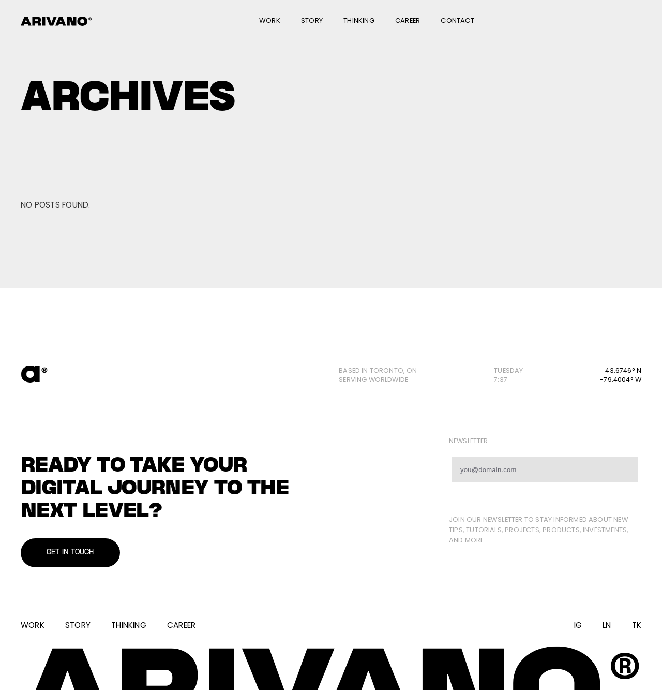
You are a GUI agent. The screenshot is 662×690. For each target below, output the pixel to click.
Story (312, 21)
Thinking (358, 21)
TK (636, 625)
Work (269, 21)
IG (578, 625)
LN (607, 625)
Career (407, 21)
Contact (457, 21)
